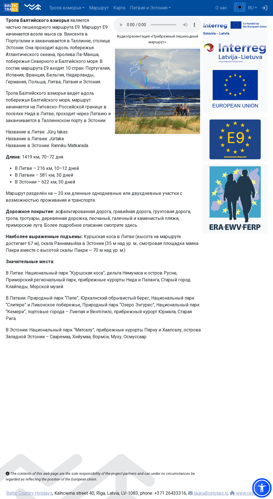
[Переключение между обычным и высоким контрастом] (240, 7)
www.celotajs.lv (248, 493)
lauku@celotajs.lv (208, 493)
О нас (221, 8)
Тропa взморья (65, 8)
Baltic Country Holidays (29, 493)
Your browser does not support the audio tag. (158, 24)
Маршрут (99, 8)
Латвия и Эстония (148, 8)
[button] (262, 488)
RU (251, 8)
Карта (119, 8)
